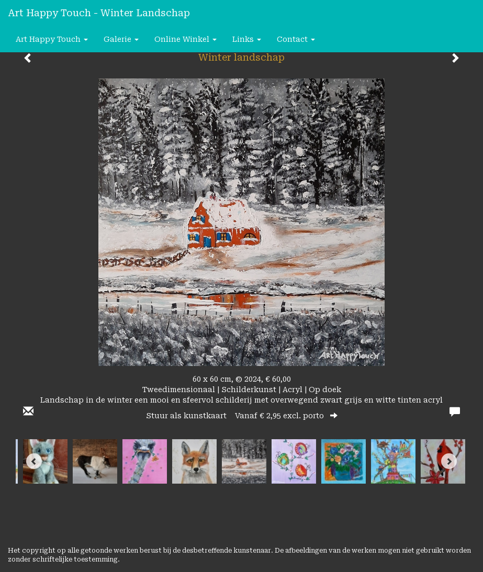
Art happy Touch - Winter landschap (99, 12)
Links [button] (246, 39)
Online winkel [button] (185, 39)
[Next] (449, 461)
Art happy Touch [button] (52, 39)
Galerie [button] (121, 39)
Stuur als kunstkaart (242, 415)
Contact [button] (296, 39)
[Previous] (34, 461)
